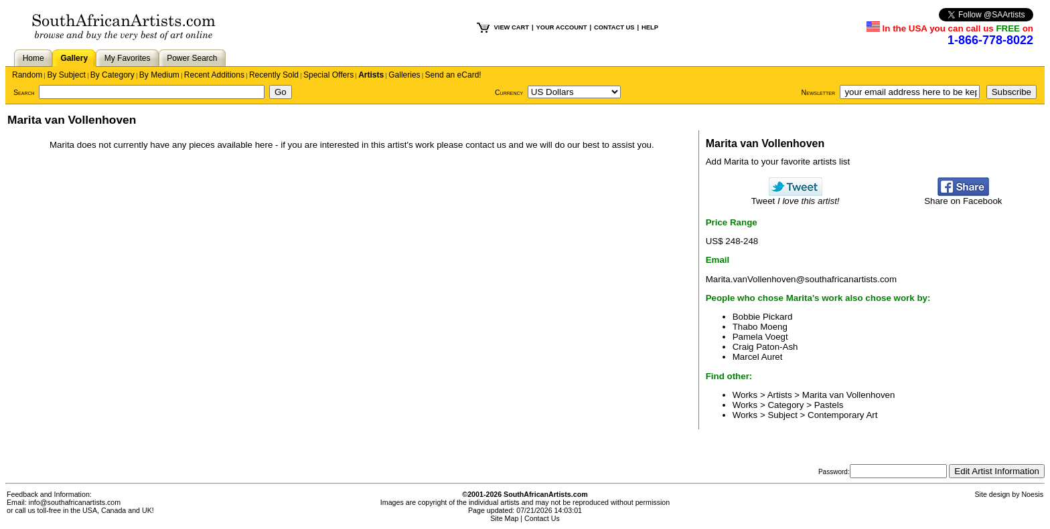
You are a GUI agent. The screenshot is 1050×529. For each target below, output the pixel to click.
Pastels (829, 405)
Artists (371, 75)
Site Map (504, 518)
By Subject (66, 75)
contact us (485, 145)
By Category (112, 75)
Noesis (1032, 494)
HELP (650, 27)
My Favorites (127, 58)
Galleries (404, 75)
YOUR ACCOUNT (561, 27)
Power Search (192, 58)
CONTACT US (614, 27)
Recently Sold (274, 75)
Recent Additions (214, 75)
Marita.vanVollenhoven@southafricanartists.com (801, 279)
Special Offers (328, 75)
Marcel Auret (758, 357)
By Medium (159, 75)
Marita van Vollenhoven (848, 395)
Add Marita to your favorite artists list (778, 161)
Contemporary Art (842, 415)
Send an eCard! (453, 75)
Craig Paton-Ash (765, 347)
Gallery (74, 58)
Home (33, 58)
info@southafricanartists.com (75, 502)
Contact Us (542, 518)
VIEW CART (511, 27)
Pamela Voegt (760, 337)
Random (27, 75)
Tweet (795, 197)
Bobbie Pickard (763, 317)
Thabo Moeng (760, 327)
